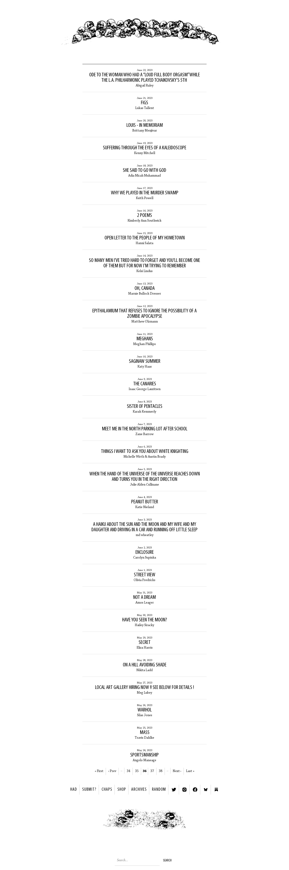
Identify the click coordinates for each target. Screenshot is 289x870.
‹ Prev (112, 771)
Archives (139, 789)
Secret (145, 642)
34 (128, 771)
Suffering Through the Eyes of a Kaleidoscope (144, 148)
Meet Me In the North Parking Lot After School (144, 429)
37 (152, 771)
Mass (144, 732)
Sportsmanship (144, 755)
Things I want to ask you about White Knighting (144, 451)
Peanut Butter (144, 502)
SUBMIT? (89, 789)
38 (160, 771)
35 (137, 771)
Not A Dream (144, 597)
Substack (216, 789)
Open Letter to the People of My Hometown (145, 238)
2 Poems (144, 215)
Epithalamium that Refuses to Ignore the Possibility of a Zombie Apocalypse (144, 313)
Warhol (145, 710)
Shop (121, 789)
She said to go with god (144, 170)
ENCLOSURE (144, 552)
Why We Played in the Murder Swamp (144, 193)
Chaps (107, 789)
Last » (190, 771)
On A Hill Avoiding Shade (144, 665)
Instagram (184, 789)
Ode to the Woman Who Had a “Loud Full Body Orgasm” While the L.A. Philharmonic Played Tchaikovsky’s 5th (144, 77)
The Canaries (144, 384)
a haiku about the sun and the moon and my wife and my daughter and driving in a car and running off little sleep (144, 527)
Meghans (144, 339)
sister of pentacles (144, 406)
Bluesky (205, 789)
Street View (144, 575)
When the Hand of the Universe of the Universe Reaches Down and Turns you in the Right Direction (144, 476)
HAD (73, 789)
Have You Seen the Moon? (144, 620)
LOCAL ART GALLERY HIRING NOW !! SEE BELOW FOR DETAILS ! (144, 687)
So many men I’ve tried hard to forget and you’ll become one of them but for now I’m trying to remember (144, 263)
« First (99, 771)
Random (159, 789)
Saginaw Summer (144, 361)
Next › (177, 771)
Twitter (174, 789)
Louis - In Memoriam (144, 125)
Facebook (195, 789)
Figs (144, 103)
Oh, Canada (145, 288)
